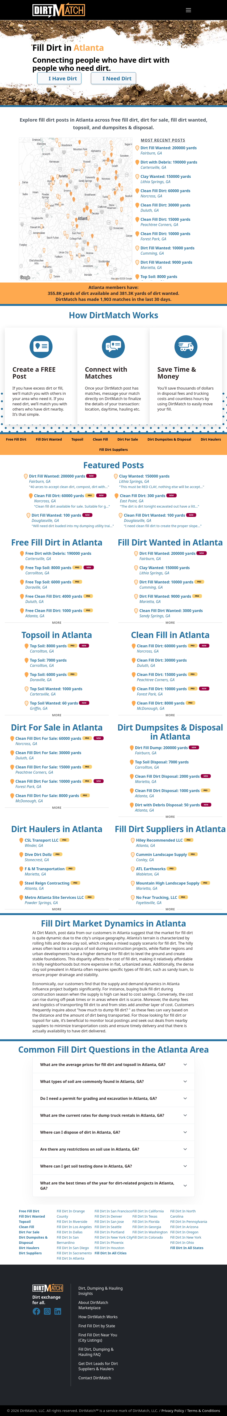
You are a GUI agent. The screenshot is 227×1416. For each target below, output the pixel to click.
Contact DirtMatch (95, 1377)
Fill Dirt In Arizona (184, 1227)
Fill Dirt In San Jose (109, 1221)
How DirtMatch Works (98, 1316)
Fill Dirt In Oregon (184, 1232)
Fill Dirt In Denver (108, 1216)
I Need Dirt (113, 78)
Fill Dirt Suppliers (113, 449)
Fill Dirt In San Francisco (113, 1211)
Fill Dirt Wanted (49, 439)
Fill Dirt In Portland (109, 1232)
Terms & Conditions (203, 1410)
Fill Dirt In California (148, 1211)
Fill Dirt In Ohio (182, 1242)
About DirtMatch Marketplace (93, 1305)
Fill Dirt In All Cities (111, 1253)
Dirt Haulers (211, 439)
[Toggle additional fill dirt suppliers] (170, 909)
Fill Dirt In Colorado (147, 1237)
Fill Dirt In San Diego (73, 1248)
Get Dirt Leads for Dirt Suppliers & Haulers (98, 1366)
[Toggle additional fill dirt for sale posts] (57, 807)
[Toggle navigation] (188, 10)
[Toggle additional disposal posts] (170, 817)
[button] (113, 1064)
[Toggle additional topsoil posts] (57, 715)
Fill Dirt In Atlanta (70, 1258)
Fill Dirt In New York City (113, 1237)
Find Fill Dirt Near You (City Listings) (98, 1337)
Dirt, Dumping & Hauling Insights (101, 1291)
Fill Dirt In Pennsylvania (188, 1221)
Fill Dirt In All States (186, 1248)
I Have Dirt (59, 78)
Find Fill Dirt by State (97, 1325)
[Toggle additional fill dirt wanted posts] (170, 622)
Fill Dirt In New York (185, 1237)
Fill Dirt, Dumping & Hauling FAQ (96, 1352)
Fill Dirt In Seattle (108, 1227)
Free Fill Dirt (16, 439)
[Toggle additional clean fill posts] (170, 715)
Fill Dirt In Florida (145, 1221)
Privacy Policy (172, 1410)
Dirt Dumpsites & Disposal (169, 439)
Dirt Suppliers (30, 1253)
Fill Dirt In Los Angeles (74, 1227)
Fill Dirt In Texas (144, 1216)
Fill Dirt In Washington (150, 1232)
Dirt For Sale (127, 439)
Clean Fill (100, 439)
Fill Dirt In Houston (109, 1248)
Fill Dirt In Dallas (70, 1232)
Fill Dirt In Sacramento (74, 1253)
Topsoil (77, 439)
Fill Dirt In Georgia (146, 1227)
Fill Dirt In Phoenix (109, 1242)
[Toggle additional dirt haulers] (57, 909)
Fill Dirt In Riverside (72, 1221)
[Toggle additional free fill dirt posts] (57, 622)
